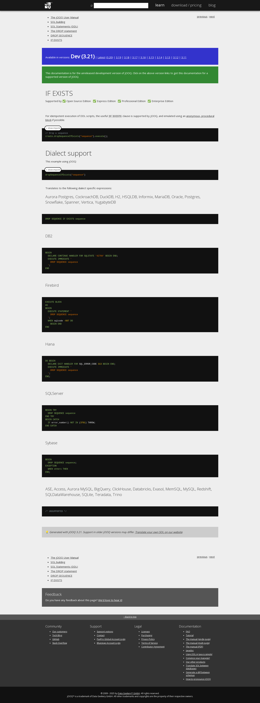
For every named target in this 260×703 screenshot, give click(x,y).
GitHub (55, 638)
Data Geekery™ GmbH (129, 693)
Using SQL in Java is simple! (199, 654)
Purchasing (146, 635)
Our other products (195, 661)
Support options (105, 631)
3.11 (184, 57)
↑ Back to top (130, 616)
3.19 (118, 57)
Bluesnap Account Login (109, 642)
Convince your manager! (198, 657)
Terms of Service (149, 642)
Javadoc (190, 650)
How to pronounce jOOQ (198, 678)
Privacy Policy (148, 638)
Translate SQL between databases (197, 667)
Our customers (59, 631)
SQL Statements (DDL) (64, 26)
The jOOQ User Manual (65, 17)
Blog (212, 5)
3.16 (143, 57)
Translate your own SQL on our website (158, 531)
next (212, 16)
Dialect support (68, 152)
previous (202, 16)
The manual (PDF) (194, 646)
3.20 (109, 57)
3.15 (151, 57)
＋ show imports (53, 128)
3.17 (135, 57)
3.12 (175, 57)
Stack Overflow (59, 642)
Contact (101, 635)
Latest (101, 57)
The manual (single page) (198, 638)
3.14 (159, 57)
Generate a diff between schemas (198, 673)
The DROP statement (64, 31)
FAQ (188, 631)
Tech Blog (57, 635)
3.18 (126, 57)
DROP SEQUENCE (61, 35)
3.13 (167, 57)
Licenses (145, 631)
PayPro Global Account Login (111, 638)
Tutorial (190, 635)
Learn (159, 5)
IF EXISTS (56, 40)
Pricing (186, 5)
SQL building (58, 22)
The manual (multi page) (198, 642)
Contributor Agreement (153, 646)
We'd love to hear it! (110, 599)
